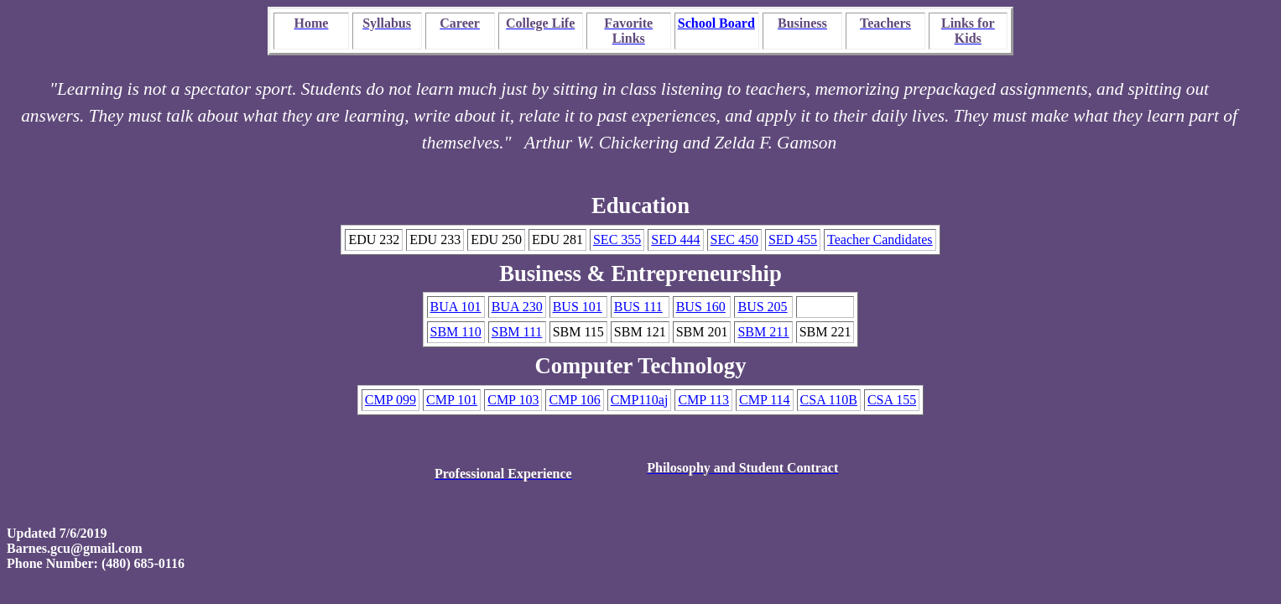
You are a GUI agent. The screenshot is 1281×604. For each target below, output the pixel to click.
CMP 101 (451, 400)
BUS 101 (577, 306)
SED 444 (675, 239)
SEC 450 (734, 239)
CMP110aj (640, 400)
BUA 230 (517, 306)
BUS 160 (701, 306)
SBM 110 (456, 332)
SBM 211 (763, 332)
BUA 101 (456, 306)
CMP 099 (390, 400)
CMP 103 (513, 400)
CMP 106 (574, 400)
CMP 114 (764, 400)
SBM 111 (517, 332)
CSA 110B (828, 400)
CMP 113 (703, 400)
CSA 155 (891, 400)
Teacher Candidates (879, 239)
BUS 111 (638, 306)
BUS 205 (762, 306)
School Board (716, 23)
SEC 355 (617, 239)
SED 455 (792, 239)
